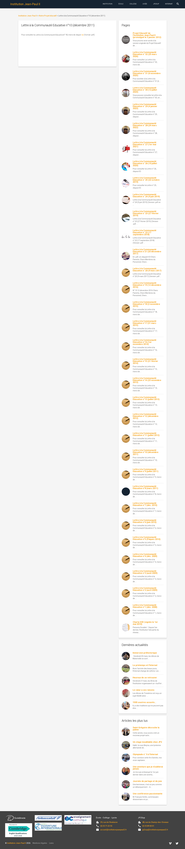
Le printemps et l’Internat (145, 665)
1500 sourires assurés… (144, 702)
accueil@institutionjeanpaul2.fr (113, 830)
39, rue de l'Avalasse (108, 822)
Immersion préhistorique (145, 653)
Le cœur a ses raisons (143, 690)
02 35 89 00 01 (148, 826)
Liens (51, 843)
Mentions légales (40, 843)
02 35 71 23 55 (106, 826)
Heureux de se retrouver (145, 677)
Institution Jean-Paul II (16, 843)
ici (83, 35)
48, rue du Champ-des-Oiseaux (155, 822)
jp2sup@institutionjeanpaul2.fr (155, 830)
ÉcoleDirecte (15, 818)
